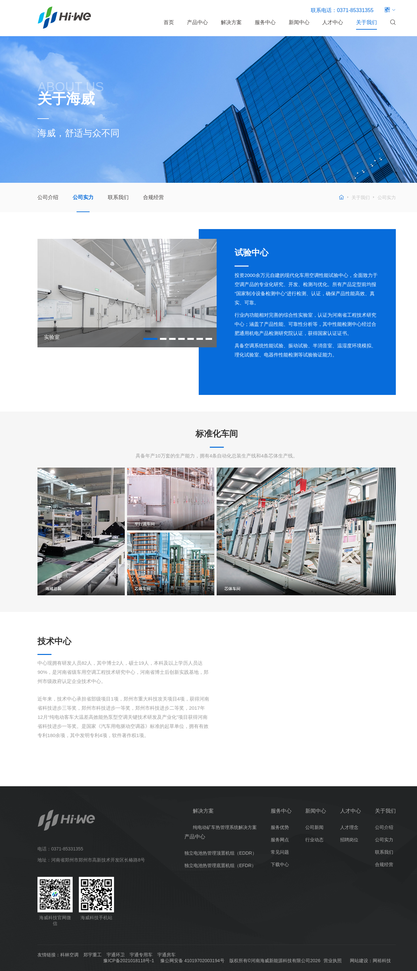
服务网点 (280, 839)
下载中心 (280, 864)
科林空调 (69, 954)
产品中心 (197, 22)
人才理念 (349, 827)
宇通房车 (166, 954)
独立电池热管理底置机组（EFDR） (220, 865)
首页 (169, 22)
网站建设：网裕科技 (370, 960)
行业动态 (314, 839)
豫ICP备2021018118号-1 (128, 960)
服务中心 (265, 22)
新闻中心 (299, 22)
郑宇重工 (92, 954)
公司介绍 (47, 197)
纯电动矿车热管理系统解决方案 (225, 827)
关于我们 (366, 22)
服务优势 (280, 827)
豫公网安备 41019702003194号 (192, 960)
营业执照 (333, 960)
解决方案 (231, 22)
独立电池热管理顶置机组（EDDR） (220, 853)
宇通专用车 (141, 954)
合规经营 (153, 197)
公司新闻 (314, 827)
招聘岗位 (349, 839)
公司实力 (83, 197)
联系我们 (118, 197)
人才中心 (332, 22)
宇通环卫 (116, 954)
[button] (150, 339)
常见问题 (280, 852)
